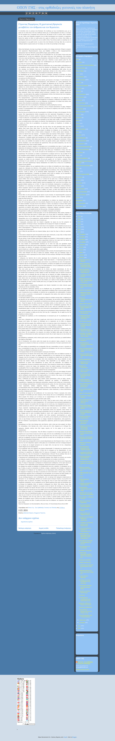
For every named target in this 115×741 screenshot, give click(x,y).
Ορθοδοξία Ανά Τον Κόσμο (83, 165)
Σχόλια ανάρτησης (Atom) (48, 533)
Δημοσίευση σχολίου (27, 521)
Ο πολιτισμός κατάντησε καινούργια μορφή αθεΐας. (85, 587)
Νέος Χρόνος (79, 152)
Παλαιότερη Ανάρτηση (63, 528)
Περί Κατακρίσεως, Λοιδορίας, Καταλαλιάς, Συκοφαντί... (86, 344)
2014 (79, 227)
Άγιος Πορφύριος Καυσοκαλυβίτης (85, 65)
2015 (79, 224)
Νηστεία (78, 155)
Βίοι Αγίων (78, 88)
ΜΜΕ (77, 132)
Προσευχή (78, 186)
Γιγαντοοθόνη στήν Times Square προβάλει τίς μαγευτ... (85, 307)
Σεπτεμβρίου (82, 242)
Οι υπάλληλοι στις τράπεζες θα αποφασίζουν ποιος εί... (86, 566)
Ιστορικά (78, 126)
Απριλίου (81, 255)
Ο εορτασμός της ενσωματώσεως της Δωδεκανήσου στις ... (85, 599)
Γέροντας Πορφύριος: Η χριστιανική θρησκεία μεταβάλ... (85, 412)
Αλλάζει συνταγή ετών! (85, 562)
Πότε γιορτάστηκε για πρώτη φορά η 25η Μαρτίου (84, 375)
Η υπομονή (82, 595)
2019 (79, 216)
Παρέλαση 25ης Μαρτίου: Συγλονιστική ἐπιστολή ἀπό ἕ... (85, 433)
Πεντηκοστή (79, 177)
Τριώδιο (78, 197)
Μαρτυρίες (78, 135)
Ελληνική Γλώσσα (80, 103)
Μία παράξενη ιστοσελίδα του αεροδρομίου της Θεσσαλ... (85, 542)
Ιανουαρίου (82, 622)
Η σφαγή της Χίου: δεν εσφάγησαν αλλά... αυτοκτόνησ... (85, 317)
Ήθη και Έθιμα (80, 71)
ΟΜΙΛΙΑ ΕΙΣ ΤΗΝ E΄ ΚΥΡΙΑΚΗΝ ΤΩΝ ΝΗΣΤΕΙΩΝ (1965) (85, 265)
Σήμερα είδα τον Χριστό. (85, 303)
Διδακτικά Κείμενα (28, 513)
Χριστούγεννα (79, 206)
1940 (77, 59)
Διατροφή (78, 91)
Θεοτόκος (78, 114)
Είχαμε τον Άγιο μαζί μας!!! (86, 393)
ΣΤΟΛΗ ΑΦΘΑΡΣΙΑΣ (85, 359)
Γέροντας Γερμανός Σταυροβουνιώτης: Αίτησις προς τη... (84, 271)
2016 (79, 221)
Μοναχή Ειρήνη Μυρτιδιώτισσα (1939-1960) (85, 489)
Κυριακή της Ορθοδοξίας (85, 607)
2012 (79, 232)
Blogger (74, 737)
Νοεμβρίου (82, 237)
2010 (79, 628)
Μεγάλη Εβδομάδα (81, 138)
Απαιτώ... (81, 477)
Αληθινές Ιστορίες (80, 79)
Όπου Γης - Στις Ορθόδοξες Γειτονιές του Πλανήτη (85, 662)
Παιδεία (78, 171)
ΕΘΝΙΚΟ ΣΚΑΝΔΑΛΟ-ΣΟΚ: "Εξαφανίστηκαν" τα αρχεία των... (86, 280)
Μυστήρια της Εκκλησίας (82, 149)
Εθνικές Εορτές (80, 97)
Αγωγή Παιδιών (80, 76)
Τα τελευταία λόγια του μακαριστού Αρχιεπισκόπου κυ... (85, 530)
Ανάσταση (78, 82)
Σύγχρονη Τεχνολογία (81, 191)
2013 (79, 229)
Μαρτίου (81, 257)
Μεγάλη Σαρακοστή (81, 140)
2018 (79, 219)
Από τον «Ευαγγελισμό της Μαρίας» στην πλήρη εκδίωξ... (86, 350)
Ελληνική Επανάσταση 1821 (83, 106)
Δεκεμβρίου (82, 234)
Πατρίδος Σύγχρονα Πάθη (82, 174)
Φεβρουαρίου (83, 620)
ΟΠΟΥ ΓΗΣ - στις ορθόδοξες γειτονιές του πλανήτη (56, 7)
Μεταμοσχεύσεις (80, 143)
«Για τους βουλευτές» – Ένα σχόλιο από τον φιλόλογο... (86, 401)
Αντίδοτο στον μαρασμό (85, 290)
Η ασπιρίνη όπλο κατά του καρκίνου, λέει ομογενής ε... (86, 463)
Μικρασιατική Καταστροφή (83, 146)
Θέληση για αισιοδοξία (85, 560)
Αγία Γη (78, 74)
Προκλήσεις (79, 183)
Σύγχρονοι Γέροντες (39, 513)
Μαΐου (81, 252)
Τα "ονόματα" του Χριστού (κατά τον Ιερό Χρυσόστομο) (86, 524)
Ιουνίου (81, 249)
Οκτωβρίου (82, 239)
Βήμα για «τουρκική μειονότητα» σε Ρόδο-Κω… (85, 469)
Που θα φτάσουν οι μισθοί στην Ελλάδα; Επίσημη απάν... (85, 286)
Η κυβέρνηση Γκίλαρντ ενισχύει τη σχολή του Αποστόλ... (85, 294)
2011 (79, 625)
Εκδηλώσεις (79, 100)
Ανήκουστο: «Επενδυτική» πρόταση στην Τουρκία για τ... (86, 438)
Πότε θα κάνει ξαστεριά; (85, 321)
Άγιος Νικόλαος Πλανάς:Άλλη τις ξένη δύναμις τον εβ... (85, 611)
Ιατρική (78, 123)
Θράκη (77, 120)
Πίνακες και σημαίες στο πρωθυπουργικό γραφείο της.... (86, 355)
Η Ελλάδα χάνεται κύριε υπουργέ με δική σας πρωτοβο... (85, 325)
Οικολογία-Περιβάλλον (82, 158)
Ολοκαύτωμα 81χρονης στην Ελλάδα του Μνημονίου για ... (85, 458)
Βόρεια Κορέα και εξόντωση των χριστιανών (83, 422)
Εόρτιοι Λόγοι (79, 109)
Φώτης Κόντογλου (80, 203)
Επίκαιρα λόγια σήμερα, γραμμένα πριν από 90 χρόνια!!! (85, 407)
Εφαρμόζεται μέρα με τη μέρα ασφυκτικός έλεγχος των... (86, 572)
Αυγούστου (82, 244)
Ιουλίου (81, 247)
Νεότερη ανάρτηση (25, 528)
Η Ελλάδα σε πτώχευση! (85, 550)
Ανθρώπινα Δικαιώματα (82, 85)
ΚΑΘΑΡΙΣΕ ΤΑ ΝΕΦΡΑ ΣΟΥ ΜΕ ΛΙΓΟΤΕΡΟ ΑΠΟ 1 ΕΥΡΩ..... (85, 335)
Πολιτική (78, 180)
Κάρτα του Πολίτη (80, 129)
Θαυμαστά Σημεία (80, 111)
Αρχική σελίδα (43, 528)
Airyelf (65, 737)
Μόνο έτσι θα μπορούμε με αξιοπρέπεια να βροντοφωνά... (86, 385)
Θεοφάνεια (78, 117)
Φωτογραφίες (79, 200)
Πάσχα (77, 168)
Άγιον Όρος (79, 62)
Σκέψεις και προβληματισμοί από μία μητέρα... (86, 299)
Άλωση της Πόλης (80, 68)
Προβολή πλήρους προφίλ (82, 669)
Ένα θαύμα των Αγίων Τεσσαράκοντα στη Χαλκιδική (84, 581)
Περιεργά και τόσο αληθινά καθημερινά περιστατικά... (86, 518)
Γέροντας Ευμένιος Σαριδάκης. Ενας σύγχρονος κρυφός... (85, 448)
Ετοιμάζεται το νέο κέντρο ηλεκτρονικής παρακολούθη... (85, 427)
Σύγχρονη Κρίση (80, 188)
